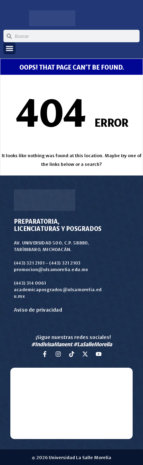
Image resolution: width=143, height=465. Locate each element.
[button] (9, 48)
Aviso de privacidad (38, 309)
